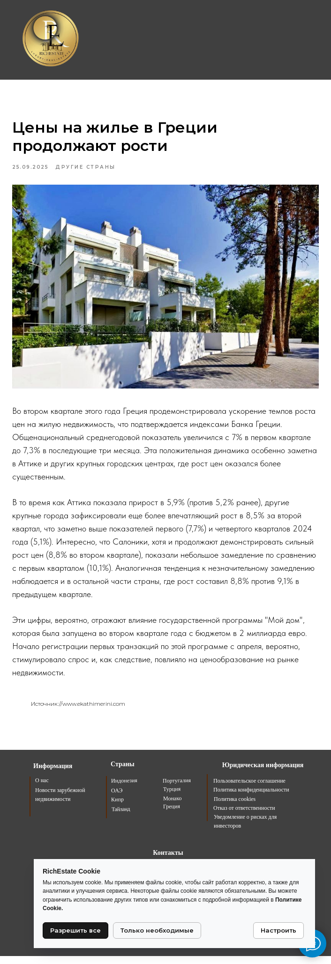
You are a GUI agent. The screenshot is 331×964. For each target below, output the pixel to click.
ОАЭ (117, 798)
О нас (42, 788)
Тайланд (121, 817)
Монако (172, 806)
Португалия (177, 788)
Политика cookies (235, 807)
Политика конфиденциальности (251, 797)
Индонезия (124, 788)
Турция (172, 796)
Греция (171, 814)
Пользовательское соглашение (249, 788)
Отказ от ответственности (244, 816)
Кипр (117, 807)
